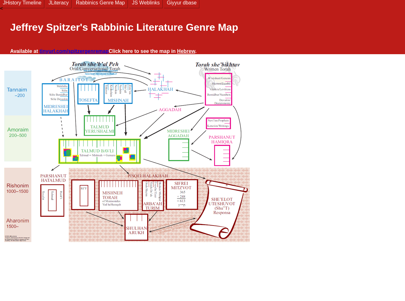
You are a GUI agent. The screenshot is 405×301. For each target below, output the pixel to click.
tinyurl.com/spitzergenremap (74, 51)
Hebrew (186, 51)
